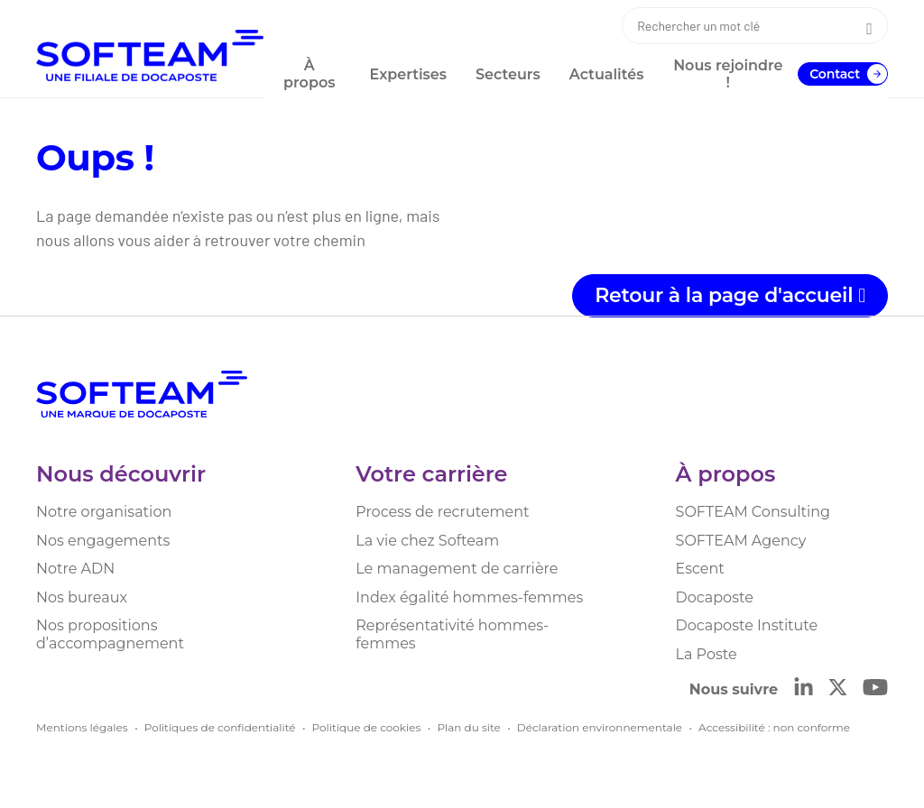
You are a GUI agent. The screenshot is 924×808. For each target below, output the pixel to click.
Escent (700, 568)
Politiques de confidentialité (220, 727)
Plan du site (468, 727)
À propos (726, 474)
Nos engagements (103, 540)
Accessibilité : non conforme (774, 727)
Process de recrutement (442, 511)
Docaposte (714, 597)
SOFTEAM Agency (741, 540)
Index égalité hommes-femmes (469, 597)
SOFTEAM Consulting (753, 511)
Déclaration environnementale (599, 727)
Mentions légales (82, 727)
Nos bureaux (81, 597)
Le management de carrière (457, 568)
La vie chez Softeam (427, 540)
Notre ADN (75, 568)
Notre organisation (103, 511)
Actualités (606, 74)
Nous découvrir (121, 474)
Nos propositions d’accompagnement (110, 634)
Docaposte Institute (747, 625)
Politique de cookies (366, 727)
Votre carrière (431, 474)
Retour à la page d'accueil (730, 295)
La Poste (706, 654)
